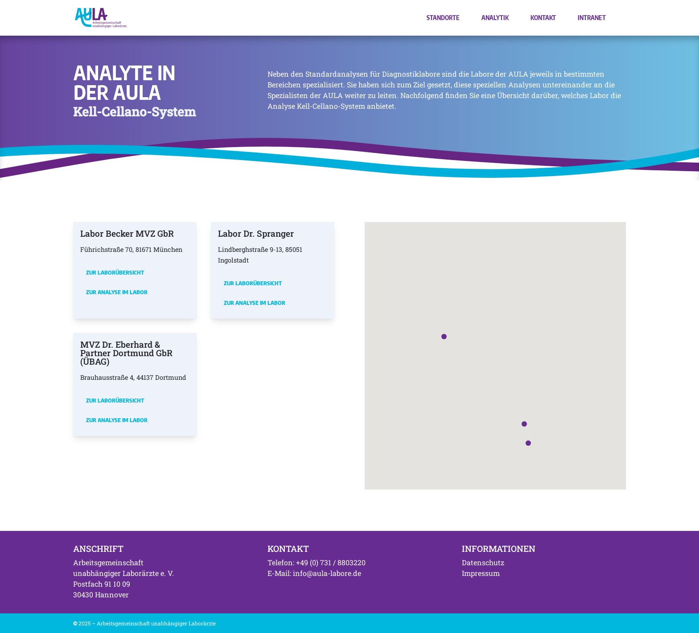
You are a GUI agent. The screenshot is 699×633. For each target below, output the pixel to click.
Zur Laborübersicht (115, 272)
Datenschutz (483, 562)
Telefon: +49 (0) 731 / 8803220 (316, 562)
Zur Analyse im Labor (117, 292)
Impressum (481, 573)
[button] (444, 336)
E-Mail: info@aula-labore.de (314, 573)
